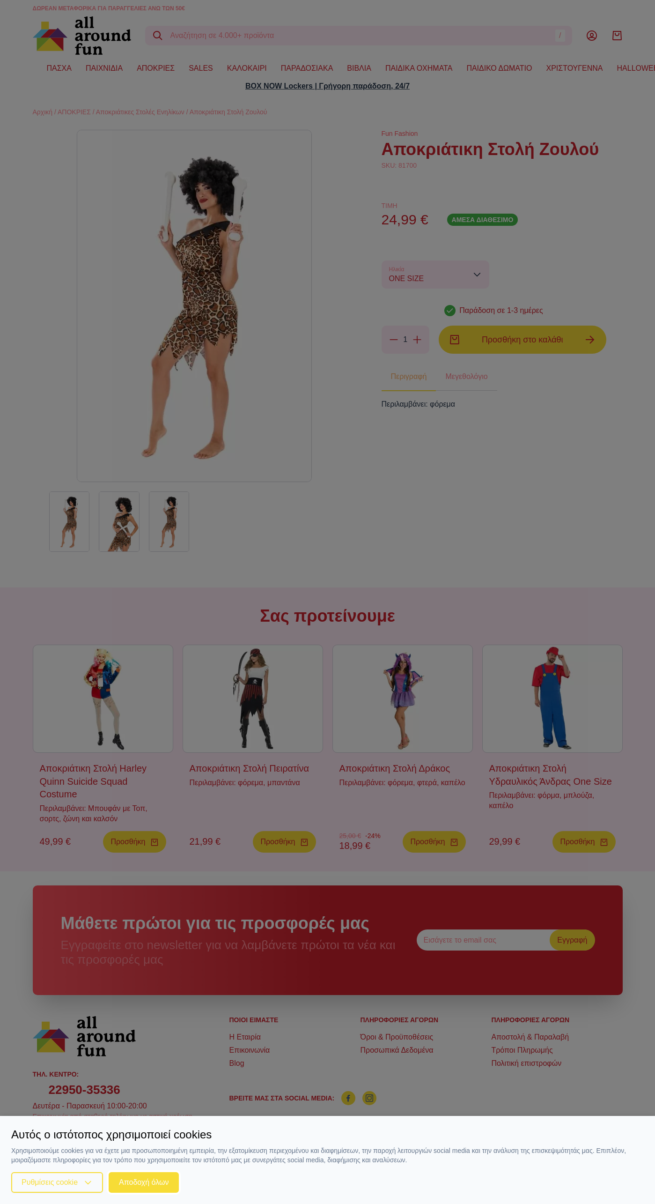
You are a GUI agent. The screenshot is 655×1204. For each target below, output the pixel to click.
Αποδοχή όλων (144, 1182)
